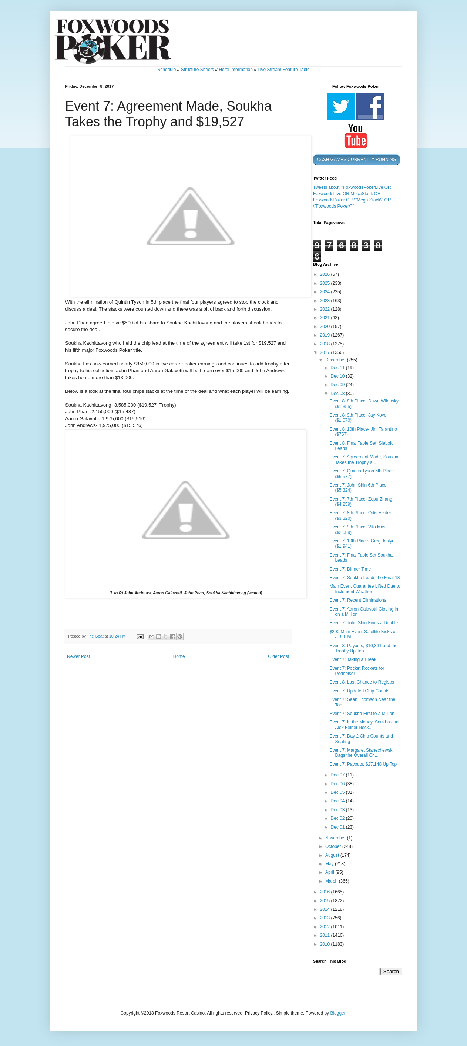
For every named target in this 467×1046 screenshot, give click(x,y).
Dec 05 (338, 792)
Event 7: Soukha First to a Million (361, 713)
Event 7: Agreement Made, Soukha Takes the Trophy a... (363, 459)
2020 (325, 326)
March (332, 881)
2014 (325, 909)
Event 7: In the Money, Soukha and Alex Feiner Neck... (364, 724)
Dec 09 (338, 384)
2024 (325, 291)
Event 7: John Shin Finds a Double (363, 622)
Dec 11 (338, 367)
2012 (325, 926)
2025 (325, 283)
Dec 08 (338, 393)
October (333, 846)
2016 (325, 892)
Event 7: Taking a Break (352, 659)
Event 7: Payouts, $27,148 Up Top (363, 764)
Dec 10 (338, 376)
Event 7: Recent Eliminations (357, 600)
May (330, 863)
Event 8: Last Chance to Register (361, 682)
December (336, 359)
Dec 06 (338, 783)
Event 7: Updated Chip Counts (359, 691)
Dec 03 (338, 809)
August (332, 855)
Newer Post (78, 656)
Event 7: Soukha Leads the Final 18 (364, 577)
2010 (325, 944)
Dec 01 (338, 827)
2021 (325, 317)
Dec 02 (338, 818)
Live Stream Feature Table (284, 69)
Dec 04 (338, 800)
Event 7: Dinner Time (350, 569)
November (336, 838)
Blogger (337, 1013)
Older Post (278, 656)
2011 (325, 935)
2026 (325, 274)
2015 (325, 900)
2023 (325, 300)
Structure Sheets (197, 69)
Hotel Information (235, 69)
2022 (325, 309)
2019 (325, 335)
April (330, 872)
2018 (325, 344)
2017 (325, 352)
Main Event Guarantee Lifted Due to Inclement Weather (364, 589)
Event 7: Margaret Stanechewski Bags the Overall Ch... (361, 753)
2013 (325, 917)
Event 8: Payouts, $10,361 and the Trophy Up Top (363, 648)
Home (179, 656)
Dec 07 (338, 775)
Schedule (166, 69)
